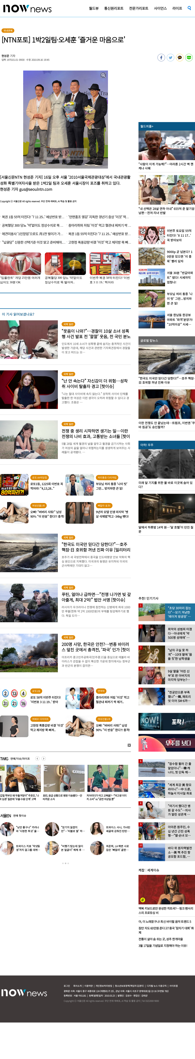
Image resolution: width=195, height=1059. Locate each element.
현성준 (5, 56)
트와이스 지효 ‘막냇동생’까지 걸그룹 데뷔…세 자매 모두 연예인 (28, 849)
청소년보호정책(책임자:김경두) (129, 985)
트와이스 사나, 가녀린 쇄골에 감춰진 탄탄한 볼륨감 (118, 831)
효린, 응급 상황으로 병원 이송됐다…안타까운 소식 (106, 797)
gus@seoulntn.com (35, 189)
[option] (63, 784)
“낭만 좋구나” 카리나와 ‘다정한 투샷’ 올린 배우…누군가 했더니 (27, 831)
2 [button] (65, 863)
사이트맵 (173, 985)
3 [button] (68, 863)
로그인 (67, 985)
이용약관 (88, 985)
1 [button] (63, 863)
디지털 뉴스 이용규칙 (157, 985)
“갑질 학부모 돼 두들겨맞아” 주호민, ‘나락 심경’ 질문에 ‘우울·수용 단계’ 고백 (63, 797)
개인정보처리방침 (104, 985)
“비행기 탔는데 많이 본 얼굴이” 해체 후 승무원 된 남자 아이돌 (72, 849)
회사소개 (77, 985)
